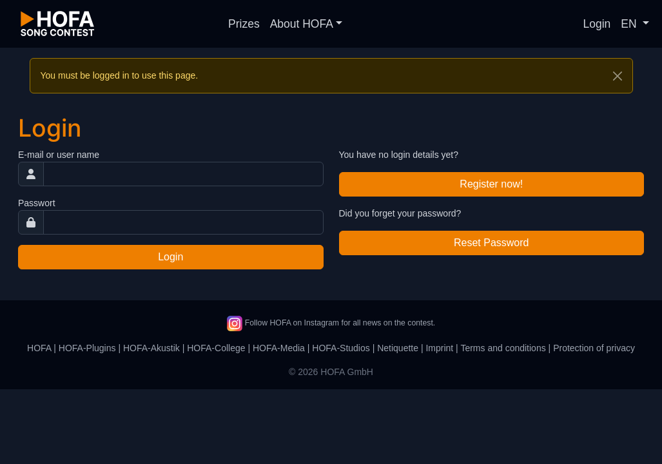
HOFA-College (216, 348)
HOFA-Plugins (87, 348)
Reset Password (491, 242)
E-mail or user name (58, 155)
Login (597, 23)
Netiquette (397, 348)
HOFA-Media (279, 348)
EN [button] (630, 23)
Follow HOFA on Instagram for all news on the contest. (331, 322)
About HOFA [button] (301, 23)
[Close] (617, 76)
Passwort (36, 203)
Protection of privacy (594, 348)
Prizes (244, 23)
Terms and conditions (502, 348)
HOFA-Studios (340, 348)
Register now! (491, 184)
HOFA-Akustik (151, 348)
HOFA (39, 348)
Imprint (439, 348)
